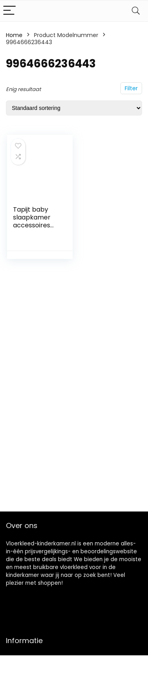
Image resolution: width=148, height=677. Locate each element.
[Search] (135, 10)
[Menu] (9, 10)
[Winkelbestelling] (74, 107)
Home (14, 35)
